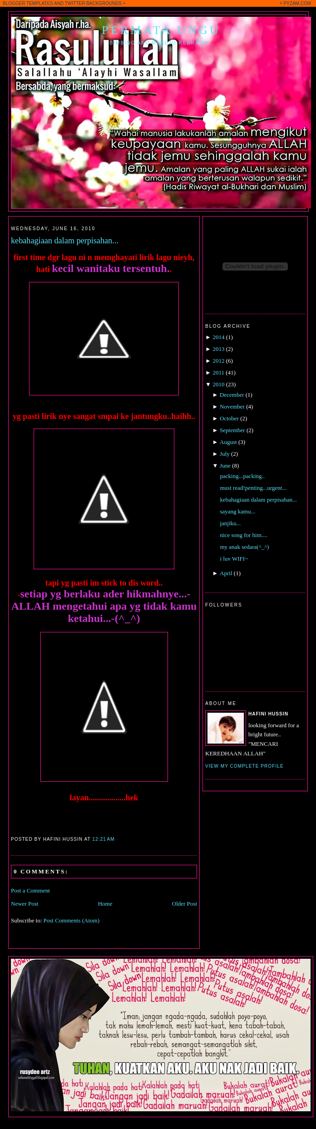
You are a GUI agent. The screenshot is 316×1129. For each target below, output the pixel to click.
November (232, 406)
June (225, 465)
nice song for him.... (243, 535)
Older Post (184, 903)
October (229, 418)
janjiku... (230, 523)
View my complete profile (244, 766)
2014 (218, 337)
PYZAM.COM (297, 3)
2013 (218, 348)
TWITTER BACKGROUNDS (93, 3)
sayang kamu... (237, 511)
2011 (218, 372)
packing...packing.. (242, 476)
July (225, 453)
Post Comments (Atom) (72, 920)
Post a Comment (30, 890)
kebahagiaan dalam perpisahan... (64, 240)
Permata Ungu (161, 30)
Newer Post (24, 903)
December (232, 394)
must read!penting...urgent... (253, 487)
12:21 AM (103, 839)
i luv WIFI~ (234, 558)
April (226, 573)
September (232, 430)
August (228, 442)
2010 (218, 384)
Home (105, 903)
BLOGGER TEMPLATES (28, 3)
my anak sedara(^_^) (244, 546)
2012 (218, 360)
